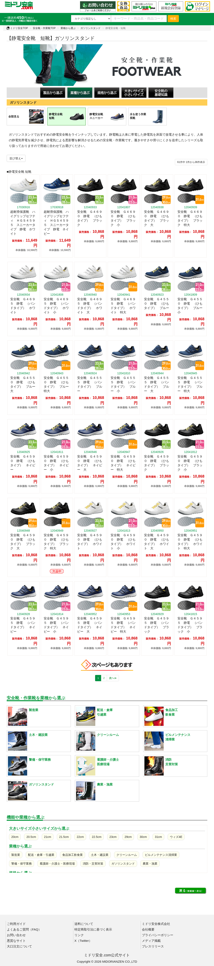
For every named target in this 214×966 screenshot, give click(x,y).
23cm (113, 837)
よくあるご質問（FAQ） (24, 929)
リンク (79, 935)
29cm (128, 837)
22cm (80, 837)
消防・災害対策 (93, 863)
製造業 (15, 854)
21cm (47, 837)
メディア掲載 (151, 940)
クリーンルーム (126, 854)
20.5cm (31, 837)
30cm (143, 837)
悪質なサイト (16, 940)
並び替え (16, 158)
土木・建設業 (99, 854)
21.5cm (64, 837)
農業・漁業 (150, 863)
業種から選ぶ (68, 28)
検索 (173, 18)
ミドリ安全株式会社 (156, 924)
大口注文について (19, 946)
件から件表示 (191, 162)
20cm (14, 837)
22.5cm (96, 837)
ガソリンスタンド (90, 28)
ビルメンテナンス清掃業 (161, 854)
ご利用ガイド (16, 924)
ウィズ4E (176, 837)
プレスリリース (153, 946)
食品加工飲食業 (72, 854)
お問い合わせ (16, 935)
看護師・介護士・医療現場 (57, 863)
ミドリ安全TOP (17, 28)
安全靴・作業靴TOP (44, 28)
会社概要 (148, 929)
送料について (83, 924)
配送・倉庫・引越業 (41, 854)
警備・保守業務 (21, 863)
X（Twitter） (83, 940)
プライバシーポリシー (157, 935)
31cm (158, 837)
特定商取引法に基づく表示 (93, 929)
